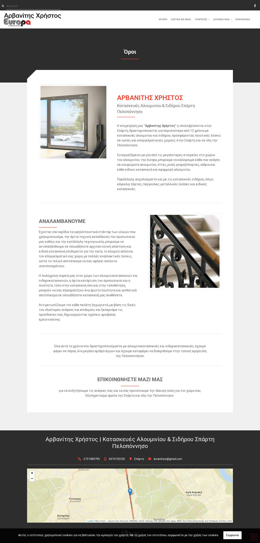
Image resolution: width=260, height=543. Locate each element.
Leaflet (90, 521)
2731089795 (92, 459)
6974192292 (117, 459)
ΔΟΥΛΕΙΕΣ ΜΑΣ (221, 19)
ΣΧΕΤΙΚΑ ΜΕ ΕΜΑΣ (181, 19)
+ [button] (32, 473)
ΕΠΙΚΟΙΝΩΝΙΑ (242, 19)
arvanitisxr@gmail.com (168, 459)
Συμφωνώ (232, 535)
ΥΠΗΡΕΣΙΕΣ (201, 19)
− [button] (32, 479)
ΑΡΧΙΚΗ (163, 19)
